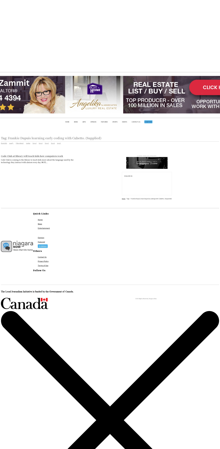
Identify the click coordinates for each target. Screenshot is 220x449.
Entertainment (44, 228)
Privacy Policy (43, 261)
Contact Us (42, 257)
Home (123, 199)
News (40, 224)
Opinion (41, 237)
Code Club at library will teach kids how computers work (32, 155)
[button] (20, 126)
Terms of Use (43, 265)
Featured (41, 242)
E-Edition (43, 246)
